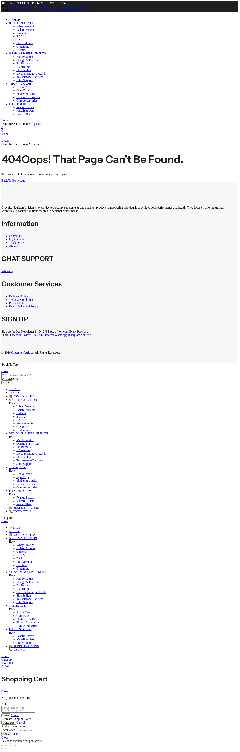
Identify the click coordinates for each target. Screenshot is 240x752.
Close (5, 371)
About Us (15, 246)
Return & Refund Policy (23, 306)
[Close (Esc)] (14, 746)
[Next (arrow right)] (6, 749)
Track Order (16, 242)
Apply (6, 735)
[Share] (10, 746)
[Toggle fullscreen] (6, 746)
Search (7, 382)
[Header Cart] (120, 130)
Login (5, 120)
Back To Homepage (13, 180)
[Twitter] (26, 6)
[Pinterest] (48, 6)
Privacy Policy (18, 303)
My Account (16, 239)
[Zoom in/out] (3, 746)
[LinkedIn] (37, 6)
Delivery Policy (19, 296)
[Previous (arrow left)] (3, 749)
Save (6, 716)
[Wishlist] (2, 127)
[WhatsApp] (60, 6)
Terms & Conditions (21, 299)
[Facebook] (16, 6)
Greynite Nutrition (22, 352)
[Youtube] (85, 6)
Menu (5, 133)
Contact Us (15, 236)
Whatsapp (8, 271)
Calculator (8, 723)
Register (35, 123)
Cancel (15, 716)
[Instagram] (74, 6)
